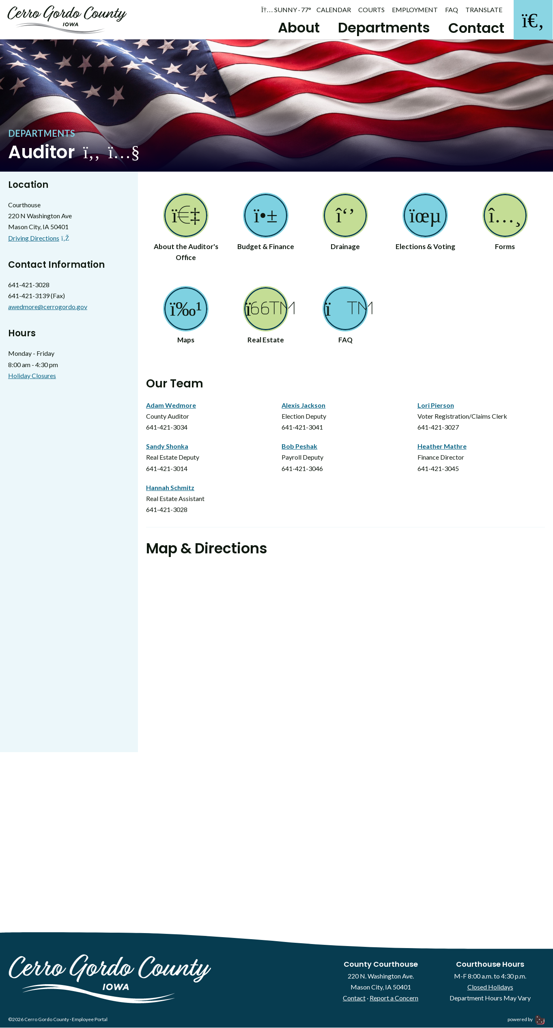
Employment (415, 9)
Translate (483, 9)
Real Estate (265, 317)
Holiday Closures (32, 377)
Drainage (345, 223)
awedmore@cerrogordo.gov (47, 308)
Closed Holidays (490, 988)
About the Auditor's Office (186, 229)
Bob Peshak (299, 447)
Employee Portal (90, 1021)
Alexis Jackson (303, 406)
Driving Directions (38, 239)
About (297, 27)
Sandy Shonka (167, 447)
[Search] (532, 20)
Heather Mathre (442, 447)
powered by (526, 1021)
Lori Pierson (435, 406)
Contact (475, 28)
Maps (185, 317)
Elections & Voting (425, 223)
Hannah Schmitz (170, 488)
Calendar (333, 9)
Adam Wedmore (171, 406)
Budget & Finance (265, 223)
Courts (371, 9)
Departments (382, 27)
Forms (505, 223)
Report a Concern (394, 999)
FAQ (451, 9)
